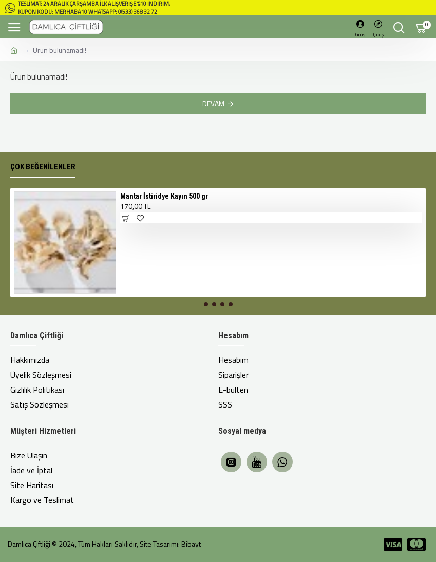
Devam (213, 103)
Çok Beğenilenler (42, 166)
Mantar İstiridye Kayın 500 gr (164, 196)
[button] (206, 304)
